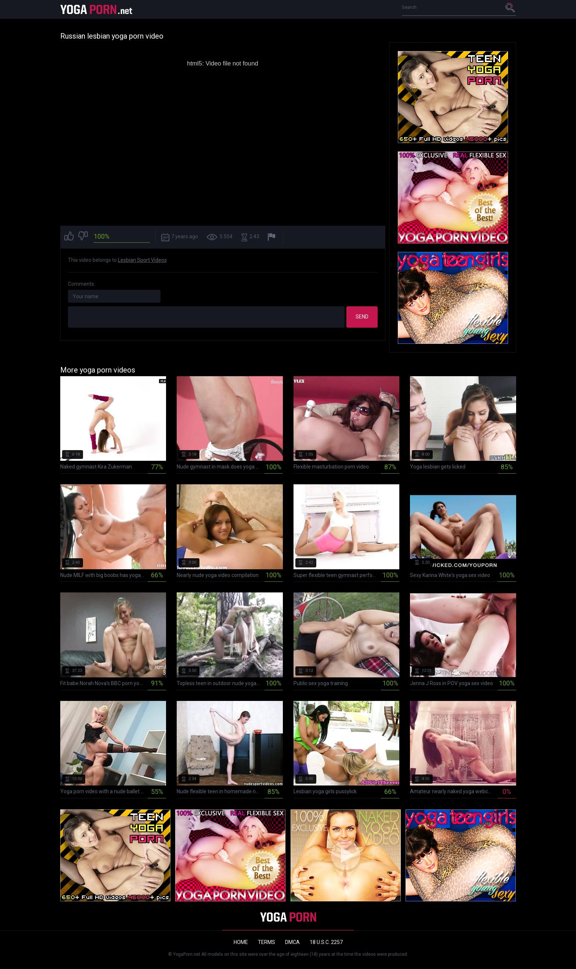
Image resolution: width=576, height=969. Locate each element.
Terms (266, 942)
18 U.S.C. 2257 (326, 942)
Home (241, 942)
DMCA (292, 942)
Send (362, 317)
